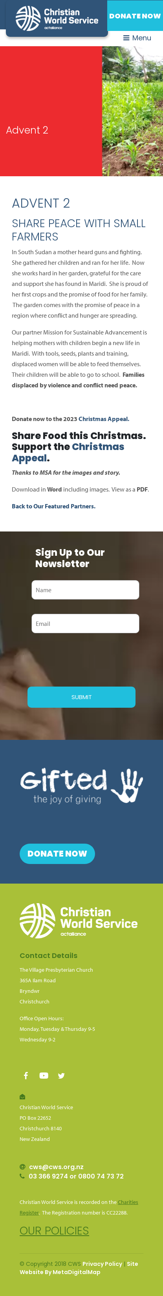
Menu (137, 38)
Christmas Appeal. (104, 419)
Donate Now (135, 16)
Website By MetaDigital (54, 1272)
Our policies (54, 1230)
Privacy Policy (102, 1264)
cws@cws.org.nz (56, 1166)
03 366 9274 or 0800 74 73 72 (76, 1176)
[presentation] (87, 658)
